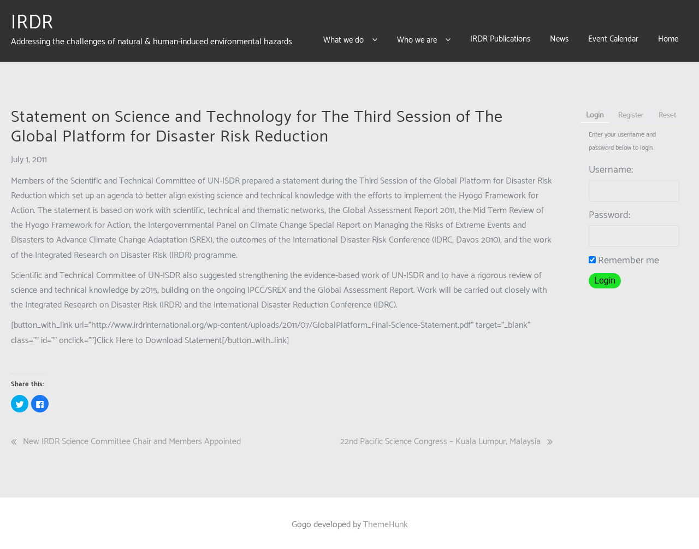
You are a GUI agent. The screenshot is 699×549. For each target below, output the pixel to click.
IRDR (32, 21)
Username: (611, 166)
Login (594, 112)
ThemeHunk (385, 521)
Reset (667, 112)
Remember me (624, 257)
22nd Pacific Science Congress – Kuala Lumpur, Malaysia (440, 438)
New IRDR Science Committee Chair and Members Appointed (132, 438)
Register (631, 112)
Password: (609, 212)
